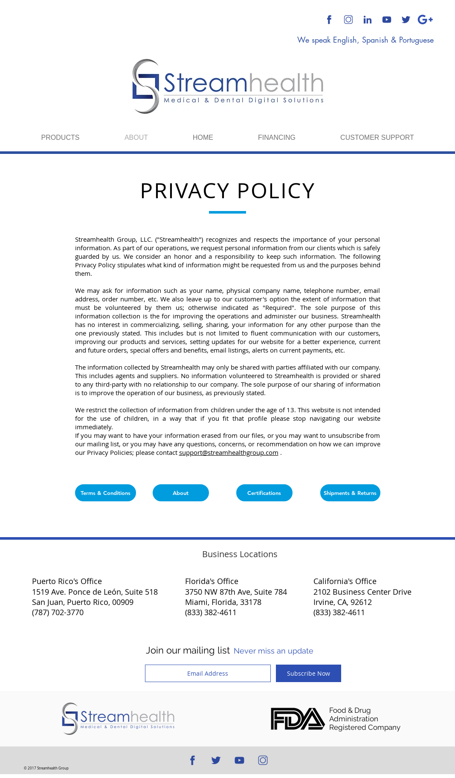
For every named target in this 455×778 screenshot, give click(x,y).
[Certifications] (264, 492)
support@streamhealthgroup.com (228, 452)
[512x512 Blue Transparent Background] (329, 19)
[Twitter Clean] (407, 561)
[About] (181, 492)
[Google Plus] (425, 19)
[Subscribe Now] (308, 673)
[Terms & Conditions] (105, 492)
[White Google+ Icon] (421, 561)
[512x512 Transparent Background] (348, 19)
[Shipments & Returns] (350, 492)
